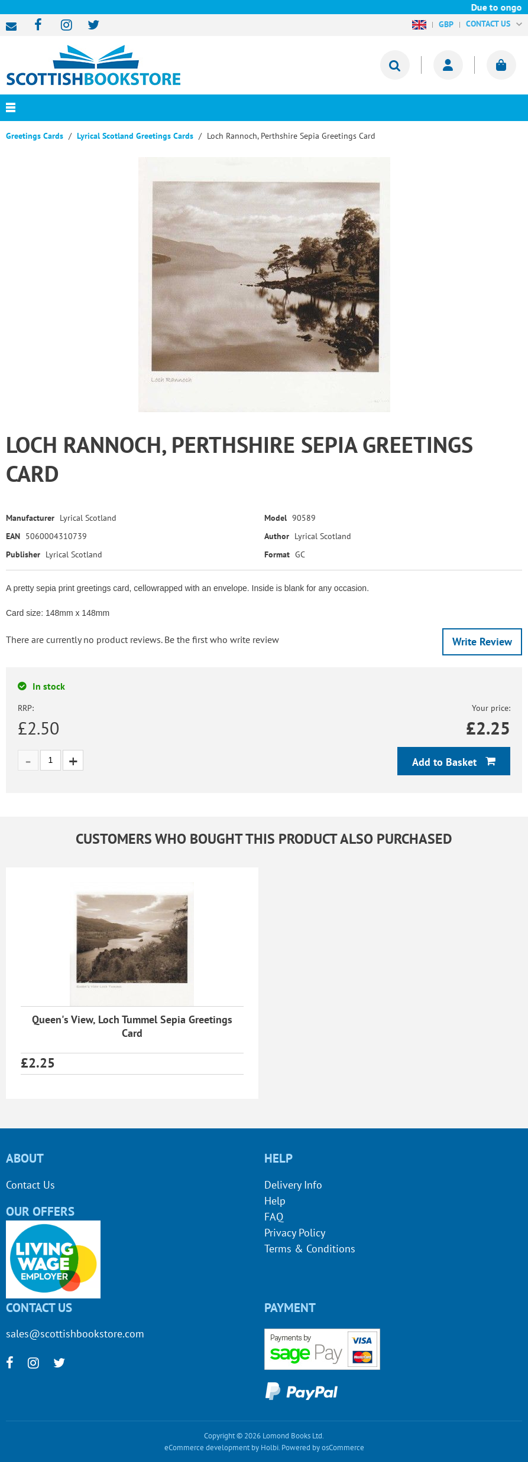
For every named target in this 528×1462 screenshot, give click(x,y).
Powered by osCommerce (322, 1448)
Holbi (269, 1448)
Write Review (482, 641)
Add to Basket (446, 762)
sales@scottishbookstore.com (14, 26)
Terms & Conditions (309, 1248)
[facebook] (34, 25)
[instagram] (61, 25)
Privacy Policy (294, 1232)
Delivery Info (293, 1185)
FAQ (273, 1216)
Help (275, 1201)
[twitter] (88, 25)
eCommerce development (207, 1448)
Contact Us (30, 1185)
